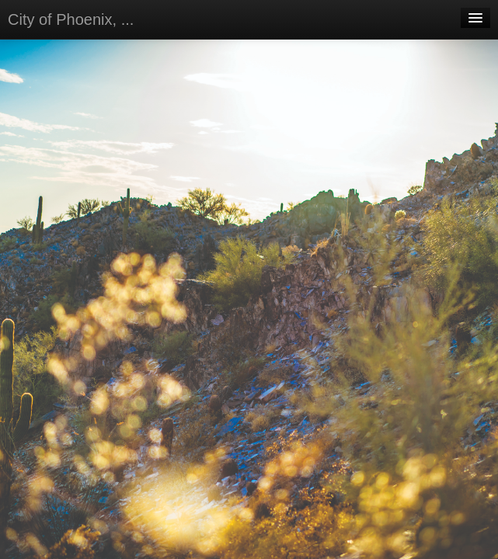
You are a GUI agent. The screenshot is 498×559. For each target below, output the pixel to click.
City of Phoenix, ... (71, 19)
